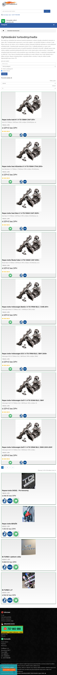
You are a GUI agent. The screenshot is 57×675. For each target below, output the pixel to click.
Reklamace (4, 645)
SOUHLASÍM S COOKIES (9, 669)
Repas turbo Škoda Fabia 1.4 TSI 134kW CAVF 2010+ (20, 260)
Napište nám (4, 634)
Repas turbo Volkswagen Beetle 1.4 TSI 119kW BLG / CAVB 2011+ (25, 307)
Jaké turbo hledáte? (5, 61)
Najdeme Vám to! (5, 70)
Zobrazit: (54, 85)
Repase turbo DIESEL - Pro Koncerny (15, 490)
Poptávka (3, 643)
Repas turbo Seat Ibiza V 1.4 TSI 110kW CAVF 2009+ (20, 213)
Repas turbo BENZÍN (9, 524)
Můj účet (3, 636)
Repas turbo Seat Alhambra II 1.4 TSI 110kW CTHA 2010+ (22, 166)
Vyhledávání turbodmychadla (13, 30)
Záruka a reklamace (6, 619)
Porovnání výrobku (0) (6, 78)
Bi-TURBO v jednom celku (11, 557)
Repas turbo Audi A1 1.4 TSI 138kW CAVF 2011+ (18, 120)
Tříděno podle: (53, 80)
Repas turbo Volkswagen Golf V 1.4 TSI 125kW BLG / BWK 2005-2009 (27, 447)
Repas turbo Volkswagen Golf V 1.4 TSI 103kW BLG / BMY (23, 400)
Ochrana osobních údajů (7, 621)
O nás (2, 615)
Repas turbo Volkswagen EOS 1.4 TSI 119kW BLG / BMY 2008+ (24, 354)
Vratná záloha (4, 642)
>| (12, 467)
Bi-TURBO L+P (7, 590)
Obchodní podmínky (6, 617)
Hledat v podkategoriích (7, 68)
